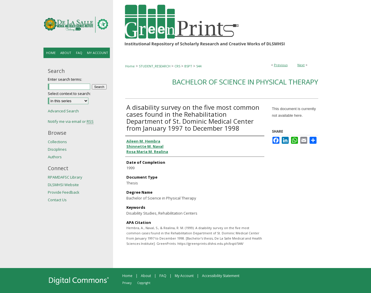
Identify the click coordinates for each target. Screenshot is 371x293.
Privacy (127, 283)
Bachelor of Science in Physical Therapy (245, 82)
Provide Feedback (63, 192)
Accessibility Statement (220, 275)
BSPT (188, 66)
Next (301, 65)
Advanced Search (63, 111)
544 (198, 66)
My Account (184, 275)
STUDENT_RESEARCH (154, 66)
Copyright (143, 283)
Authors (55, 156)
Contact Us (57, 199)
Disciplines (57, 149)
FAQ (162, 275)
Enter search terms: (65, 79)
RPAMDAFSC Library (65, 177)
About (146, 275)
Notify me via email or (71, 121)
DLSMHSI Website (63, 184)
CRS (177, 66)
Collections (57, 141)
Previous (281, 65)
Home (130, 66)
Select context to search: (69, 93)
